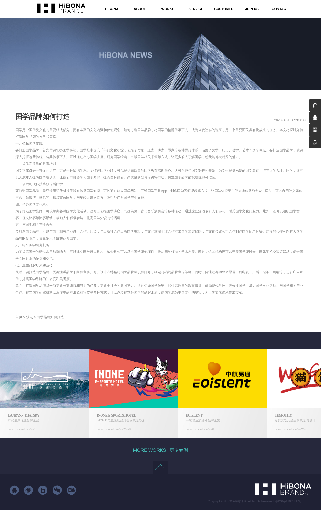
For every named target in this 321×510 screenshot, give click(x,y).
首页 (18, 317)
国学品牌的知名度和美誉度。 (51, 279)
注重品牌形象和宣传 (37, 265)
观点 (29, 317)
